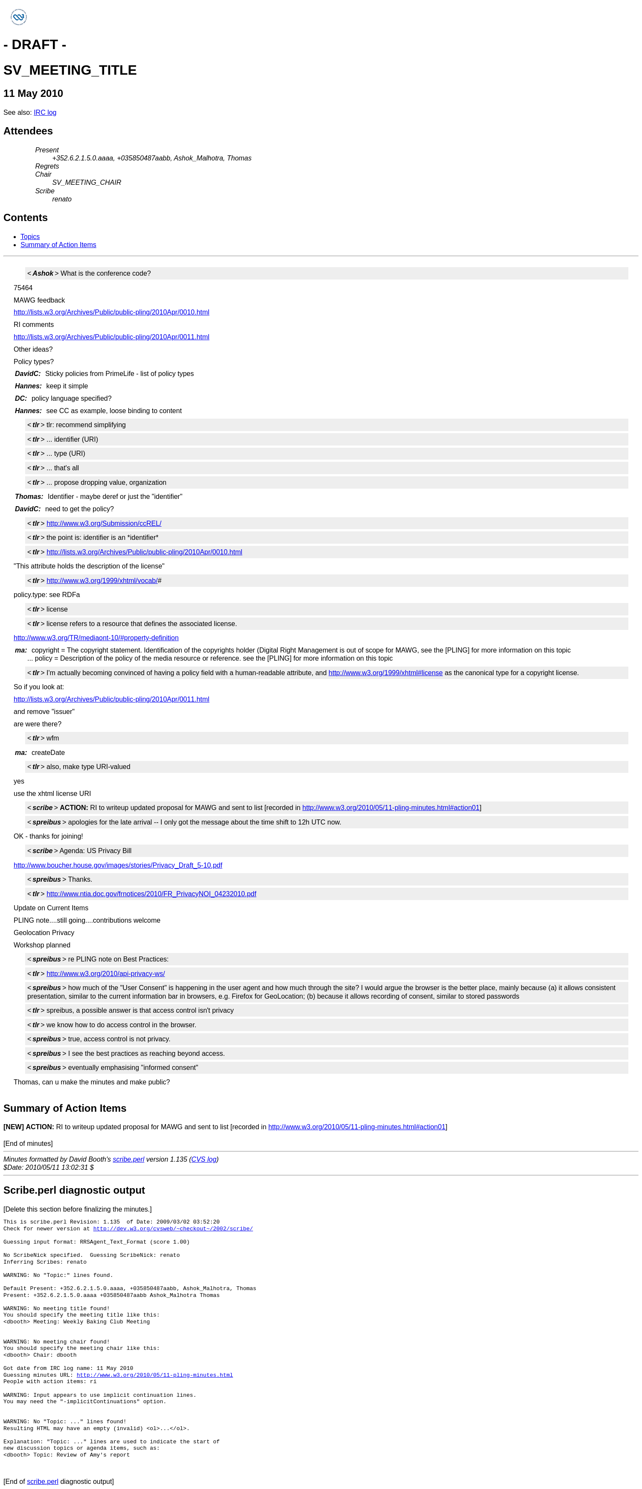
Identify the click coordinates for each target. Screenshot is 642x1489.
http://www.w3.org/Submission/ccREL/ (103, 523)
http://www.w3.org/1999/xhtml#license (385, 672)
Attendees (28, 131)
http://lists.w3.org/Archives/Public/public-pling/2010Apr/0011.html (111, 337)
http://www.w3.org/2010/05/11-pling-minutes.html (155, 1375)
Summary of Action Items (58, 244)
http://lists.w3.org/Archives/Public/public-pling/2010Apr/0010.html (111, 312)
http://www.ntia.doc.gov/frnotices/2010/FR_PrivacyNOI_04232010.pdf (151, 893)
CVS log (204, 1159)
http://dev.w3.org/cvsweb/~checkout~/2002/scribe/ (173, 1229)
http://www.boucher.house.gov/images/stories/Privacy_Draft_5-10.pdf (118, 865)
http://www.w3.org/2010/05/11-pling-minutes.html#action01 (390, 807)
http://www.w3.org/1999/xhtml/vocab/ (102, 580)
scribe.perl (129, 1159)
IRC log (45, 112)
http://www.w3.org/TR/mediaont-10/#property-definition (96, 637)
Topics (30, 236)
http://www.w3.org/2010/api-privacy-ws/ (105, 973)
